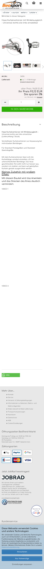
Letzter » (33, 12)
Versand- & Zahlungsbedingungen (20, 400)
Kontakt (10, 394)
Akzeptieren (22, 552)
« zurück (15, 12)
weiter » (24, 12)
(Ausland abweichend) (27, 82)
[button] (11, 375)
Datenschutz (12, 417)
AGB (9, 420)
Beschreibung (11, 124)
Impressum (12, 414)
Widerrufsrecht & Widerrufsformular (20, 409)
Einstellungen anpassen (22, 564)
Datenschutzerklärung (10, 547)
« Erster (6, 12)
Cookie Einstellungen (15, 423)
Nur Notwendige (22, 558)
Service (10, 397)
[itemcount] (22, 102)
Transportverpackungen (16, 412)
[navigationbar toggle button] (40, 3)
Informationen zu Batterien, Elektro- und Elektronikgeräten (22, 404)
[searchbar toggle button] (26, 3)
